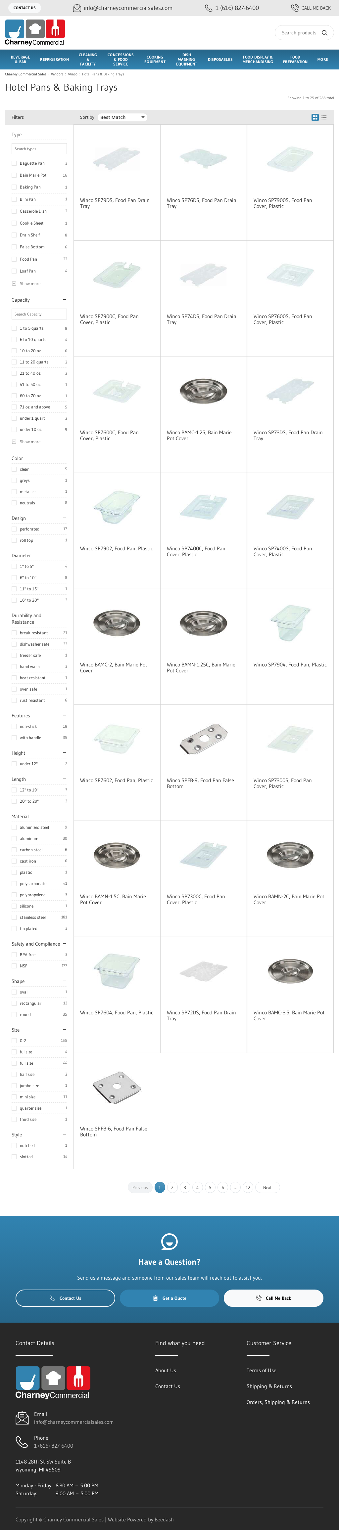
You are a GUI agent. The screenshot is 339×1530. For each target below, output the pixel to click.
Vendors (57, 74)
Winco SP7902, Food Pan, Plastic (116, 548)
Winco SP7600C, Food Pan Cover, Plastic (109, 435)
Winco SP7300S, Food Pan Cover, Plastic (283, 783)
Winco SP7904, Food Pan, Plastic (290, 664)
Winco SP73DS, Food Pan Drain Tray (288, 435)
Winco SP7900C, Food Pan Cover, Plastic (109, 319)
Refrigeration (54, 59)
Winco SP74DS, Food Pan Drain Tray (201, 319)
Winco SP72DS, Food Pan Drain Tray (201, 1015)
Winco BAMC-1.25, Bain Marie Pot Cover (199, 435)
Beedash (164, 1519)
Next (267, 1187)
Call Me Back (311, 8)
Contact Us (25, 7)
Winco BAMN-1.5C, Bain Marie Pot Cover (113, 899)
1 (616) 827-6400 (53, 1445)
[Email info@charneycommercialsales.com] (122, 8)
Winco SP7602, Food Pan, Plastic (116, 780)
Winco (72, 74)
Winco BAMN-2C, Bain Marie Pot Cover (289, 899)
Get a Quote (169, 1298)
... (235, 1187)
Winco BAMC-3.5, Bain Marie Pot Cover (289, 1015)
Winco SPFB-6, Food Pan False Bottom (113, 1131)
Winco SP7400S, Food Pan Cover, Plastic (283, 551)
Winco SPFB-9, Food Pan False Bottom (200, 783)
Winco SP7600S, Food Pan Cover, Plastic (283, 319)
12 (248, 1187)
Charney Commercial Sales (25, 74)
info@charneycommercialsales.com (74, 1422)
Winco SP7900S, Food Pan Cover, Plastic (283, 203)
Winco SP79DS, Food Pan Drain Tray (115, 203)
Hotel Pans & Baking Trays (103, 74)
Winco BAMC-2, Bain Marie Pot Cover (113, 667)
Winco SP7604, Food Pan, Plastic (116, 1012)
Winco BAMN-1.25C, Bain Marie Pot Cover (201, 667)
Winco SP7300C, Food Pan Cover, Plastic (196, 899)
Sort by (87, 117)
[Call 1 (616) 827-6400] (232, 8)
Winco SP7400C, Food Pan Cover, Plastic (196, 551)
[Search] (304, 32)
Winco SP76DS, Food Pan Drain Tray (201, 203)
